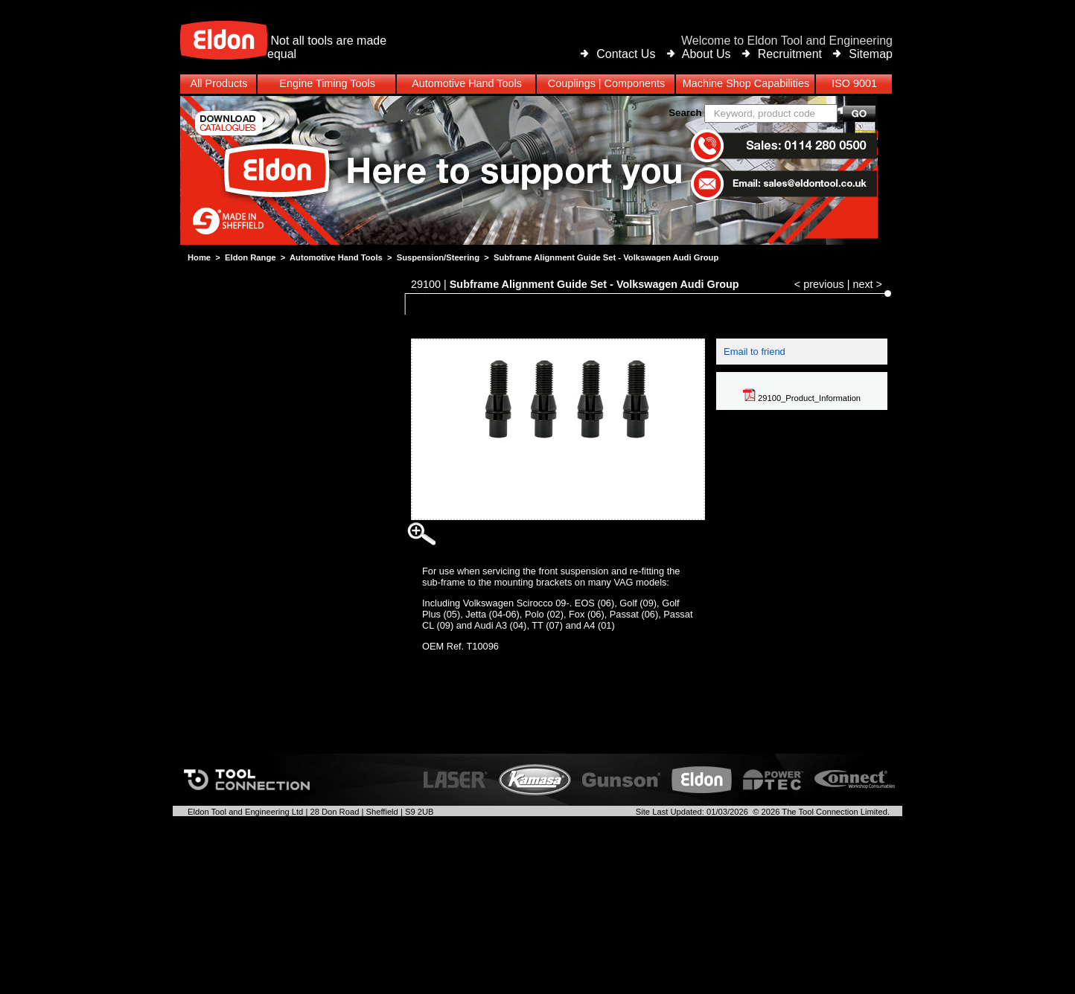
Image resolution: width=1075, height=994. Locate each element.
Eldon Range (250, 257)
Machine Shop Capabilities (746, 83)
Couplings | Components (606, 83)
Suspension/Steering (438, 257)
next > (867, 284)
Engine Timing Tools (327, 83)
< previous (819, 284)
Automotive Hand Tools (336, 257)
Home (199, 257)
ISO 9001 (854, 83)
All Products (219, 83)
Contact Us (625, 54)
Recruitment (790, 54)
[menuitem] (536, 84)
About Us (706, 54)
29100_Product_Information (802, 398)
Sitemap (871, 54)
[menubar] (536, 84)
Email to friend (754, 351)
